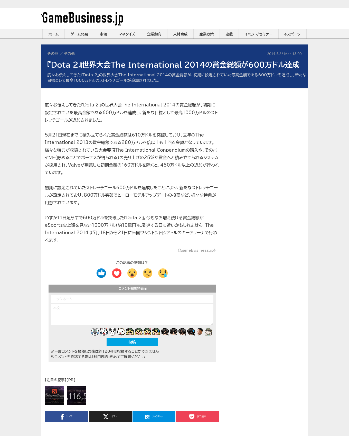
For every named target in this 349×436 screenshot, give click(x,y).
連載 (229, 34)
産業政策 (207, 34)
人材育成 (180, 34)
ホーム (53, 34)
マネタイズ (127, 34)
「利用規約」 (101, 357)
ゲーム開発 (79, 34)
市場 (103, 34)
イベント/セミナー (259, 34)
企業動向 (154, 34)
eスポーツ (292, 34)
